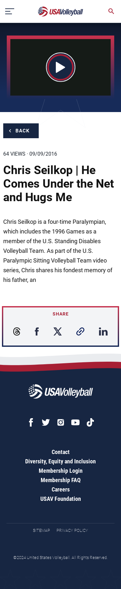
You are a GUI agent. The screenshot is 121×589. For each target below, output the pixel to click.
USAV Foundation (60, 498)
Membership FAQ (61, 480)
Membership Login (61, 470)
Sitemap (41, 530)
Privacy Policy (72, 530)
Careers (61, 489)
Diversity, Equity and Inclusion (60, 461)
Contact (61, 452)
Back (22, 131)
